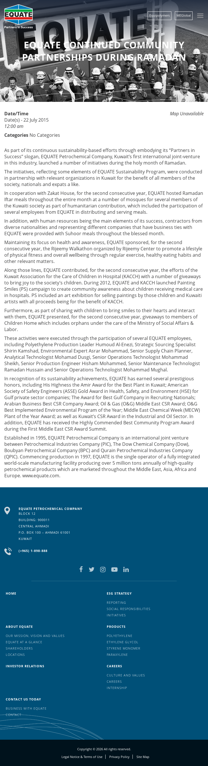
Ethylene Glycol (122, 642)
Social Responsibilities (128, 609)
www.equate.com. (41, 475)
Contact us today (23, 699)
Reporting (116, 602)
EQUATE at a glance (24, 642)
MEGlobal (184, 15)
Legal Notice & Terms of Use (82, 757)
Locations (15, 654)
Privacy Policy (119, 757)
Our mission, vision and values (35, 636)
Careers (114, 666)
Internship (117, 688)
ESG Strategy (119, 593)
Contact (13, 714)
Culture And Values (126, 675)
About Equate (19, 626)
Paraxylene (117, 654)
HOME (11, 593)
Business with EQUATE (26, 708)
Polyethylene (119, 636)
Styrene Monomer (123, 648)
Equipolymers (159, 15)
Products (116, 626)
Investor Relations (25, 666)
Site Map (142, 757)
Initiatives (116, 615)
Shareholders (19, 648)
